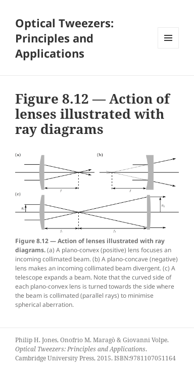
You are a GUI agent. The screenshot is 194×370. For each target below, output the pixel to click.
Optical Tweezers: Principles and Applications (64, 38)
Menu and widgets (168, 48)
